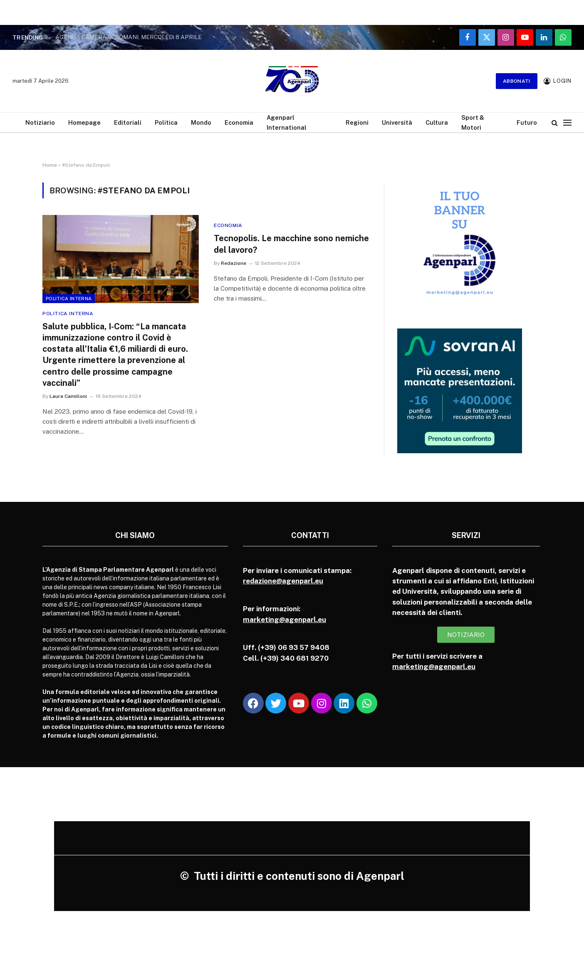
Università (397, 122)
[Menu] (567, 122)
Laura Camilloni (68, 396)
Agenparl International (287, 122)
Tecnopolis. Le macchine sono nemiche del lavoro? (291, 243)
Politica (166, 122)
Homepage (84, 122)
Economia (239, 122)
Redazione (233, 263)
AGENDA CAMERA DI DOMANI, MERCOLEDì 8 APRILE (128, 37)
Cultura (437, 122)
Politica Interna (69, 298)
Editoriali (127, 122)
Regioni (357, 122)
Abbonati (516, 81)
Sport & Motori (472, 122)
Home (49, 165)
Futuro (527, 122)
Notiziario (40, 122)
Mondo (201, 122)
